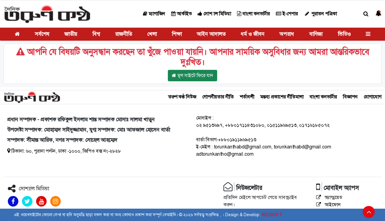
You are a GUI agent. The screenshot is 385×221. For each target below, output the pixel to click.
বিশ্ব (96, 34)
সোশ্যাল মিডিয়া (214, 14)
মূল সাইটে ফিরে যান (192, 75)
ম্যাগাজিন (154, 14)
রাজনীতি (123, 34)
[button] (365, 14)
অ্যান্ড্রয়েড (329, 197)
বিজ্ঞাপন (350, 97)
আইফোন (328, 204)
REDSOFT (272, 214)
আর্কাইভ (181, 14)
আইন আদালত (211, 34)
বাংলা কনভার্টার (253, 14)
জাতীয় (70, 34)
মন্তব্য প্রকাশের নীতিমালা (281, 97)
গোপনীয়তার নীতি (218, 97)
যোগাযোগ (372, 97)
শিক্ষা (177, 34)
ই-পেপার (287, 14)
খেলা (152, 34)
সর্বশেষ (42, 34)
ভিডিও (344, 34)
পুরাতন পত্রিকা (320, 14)
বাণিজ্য (316, 34)
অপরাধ (286, 34)
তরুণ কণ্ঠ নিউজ (182, 97)
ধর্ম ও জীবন (252, 34)
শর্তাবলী (247, 97)
